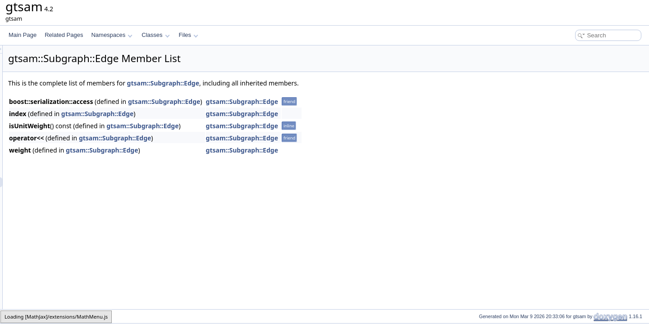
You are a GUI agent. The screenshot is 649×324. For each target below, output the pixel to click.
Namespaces (111, 35)
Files (188, 35)
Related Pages (64, 35)
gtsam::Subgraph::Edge (276, 83)
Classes (155, 35)
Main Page (23, 35)
